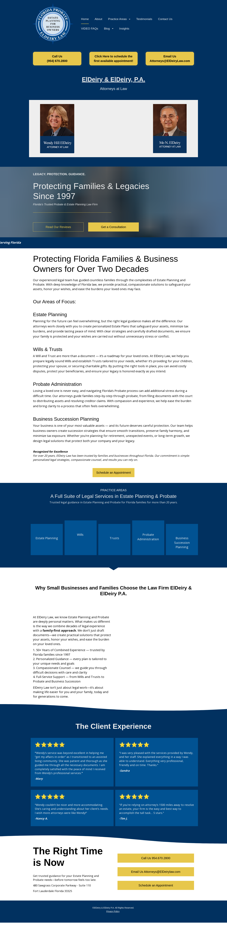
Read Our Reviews (58, 228)
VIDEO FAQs (89, 29)
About (98, 19)
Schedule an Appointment (113, 474)
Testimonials (144, 19)
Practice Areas (119, 19)
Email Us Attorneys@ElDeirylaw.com (155, 873)
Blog (108, 29)
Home (85, 19)
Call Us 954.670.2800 (155, 859)
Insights (124, 29)
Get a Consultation (113, 228)
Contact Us (165, 19)
